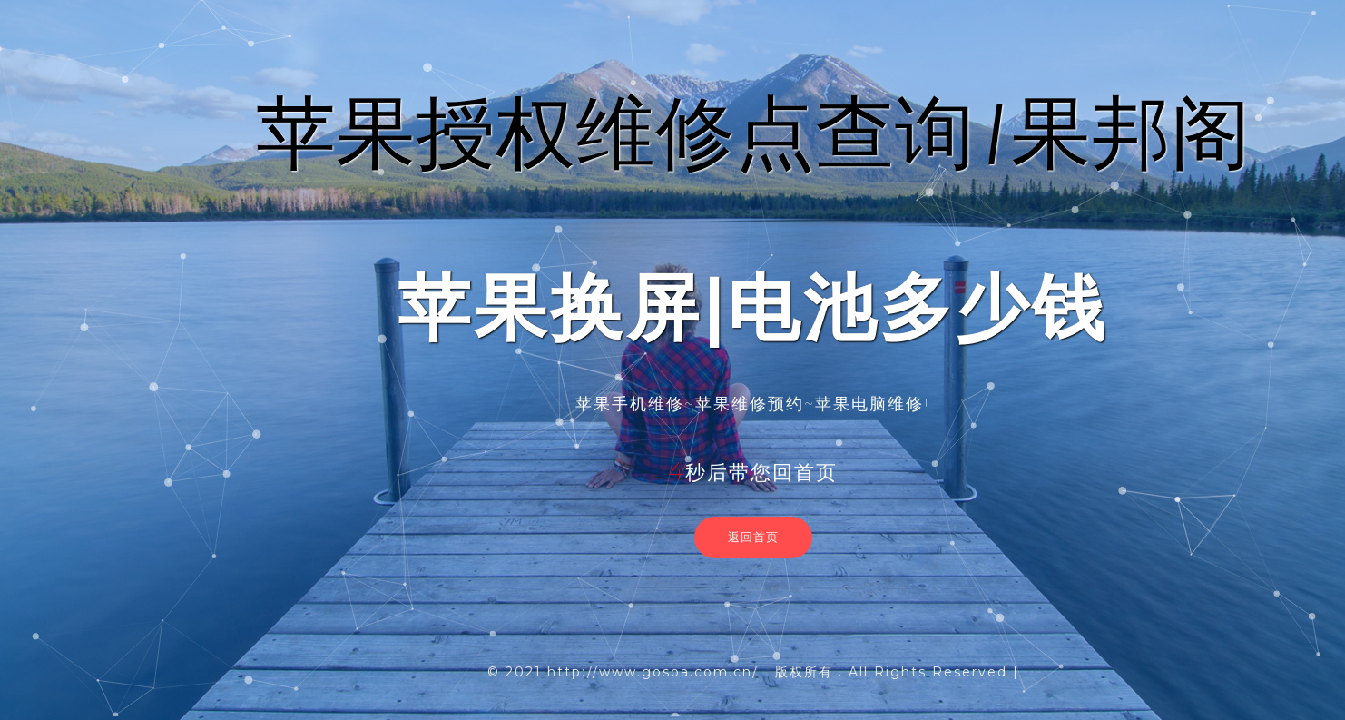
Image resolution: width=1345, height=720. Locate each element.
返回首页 (753, 536)
